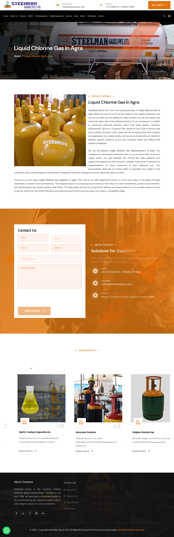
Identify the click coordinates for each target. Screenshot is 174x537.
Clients (82, 16)
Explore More (16, 451)
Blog (76, 16)
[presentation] (38, 297)
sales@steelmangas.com (73, 7)
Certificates (91, 16)
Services (69, 16)
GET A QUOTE (159, 5)
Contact (101, 16)
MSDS (30, 16)
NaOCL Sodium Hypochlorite (80, 432)
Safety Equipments (57, 16)
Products (22, 16)
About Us (13, 16)
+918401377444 (127, 7)
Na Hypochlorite (16, 432)
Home (6, 16)
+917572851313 (112, 7)
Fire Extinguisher (41, 16)
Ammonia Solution (131, 432)
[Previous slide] (31, 368)
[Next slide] (135, 368)
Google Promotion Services (131, 530)
